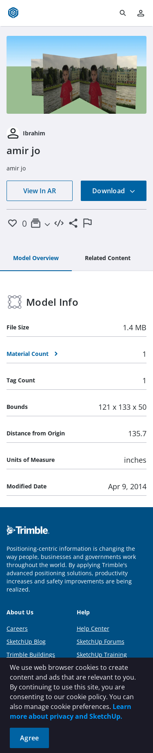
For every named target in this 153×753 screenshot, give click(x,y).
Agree (29, 737)
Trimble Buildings (31, 654)
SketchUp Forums (100, 641)
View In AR (39, 190)
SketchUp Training (102, 654)
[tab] (36, 258)
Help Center (93, 628)
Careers (17, 628)
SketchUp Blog (26, 641)
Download (113, 190)
